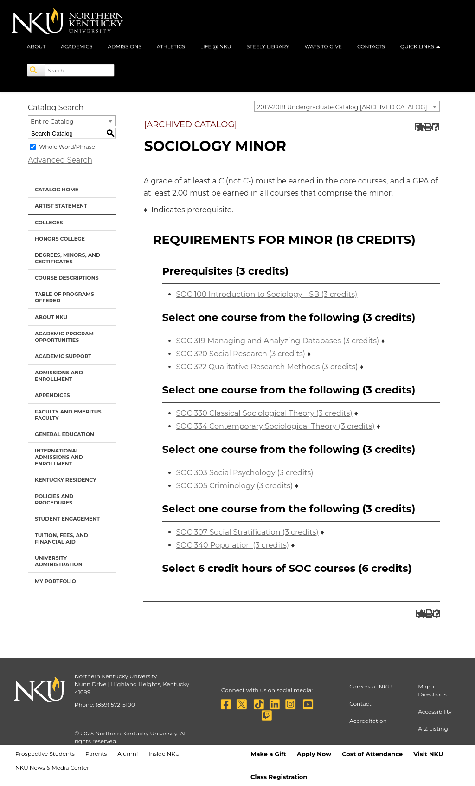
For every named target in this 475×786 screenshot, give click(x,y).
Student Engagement (67, 519)
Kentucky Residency (65, 480)
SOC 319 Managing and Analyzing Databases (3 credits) (277, 340)
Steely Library (267, 46)
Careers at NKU (370, 686)
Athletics (171, 46)
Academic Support (63, 356)
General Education (64, 434)
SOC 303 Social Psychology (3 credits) (245, 472)
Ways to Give (323, 46)
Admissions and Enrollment (59, 375)
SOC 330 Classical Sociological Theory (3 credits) (264, 413)
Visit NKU (428, 754)
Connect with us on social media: (267, 690)
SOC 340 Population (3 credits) (232, 545)
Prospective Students (45, 753)
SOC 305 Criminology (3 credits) (234, 485)
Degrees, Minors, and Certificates (67, 258)
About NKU (51, 317)
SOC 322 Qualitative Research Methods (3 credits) (267, 366)
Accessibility (435, 711)
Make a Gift (268, 754)
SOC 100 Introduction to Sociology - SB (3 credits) (267, 294)
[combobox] (347, 106)
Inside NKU (164, 753)
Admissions (124, 46)
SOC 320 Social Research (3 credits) (241, 353)
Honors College (60, 239)
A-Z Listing (433, 728)
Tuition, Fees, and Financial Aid (61, 538)
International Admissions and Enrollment (59, 457)
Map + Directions (432, 690)
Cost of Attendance (372, 754)
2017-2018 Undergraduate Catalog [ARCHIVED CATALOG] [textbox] (342, 107)
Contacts (371, 46)
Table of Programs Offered (64, 297)
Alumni (127, 753)
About (36, 46)
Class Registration (278, 776)
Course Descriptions (67, 278)
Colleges (49, 222)
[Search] (36, 70)
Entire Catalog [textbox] (52, 121)
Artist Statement (61, 206)
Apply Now (314, 754)
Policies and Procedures (54, 499)
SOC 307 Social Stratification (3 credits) (247, 532)
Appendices (52, 395)
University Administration (59, 561)
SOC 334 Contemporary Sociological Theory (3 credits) (275, 426)
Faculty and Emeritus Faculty (68, 414)
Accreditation (368, 720)
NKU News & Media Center (52, 767)
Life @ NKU (215, 46)
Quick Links (420, 46)
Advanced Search (60, 160)
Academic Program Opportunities (64, 336)
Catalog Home (56, 189)
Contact (360, 703)
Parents (96, 753)
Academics (76, 46)
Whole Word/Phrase (67, 146)
